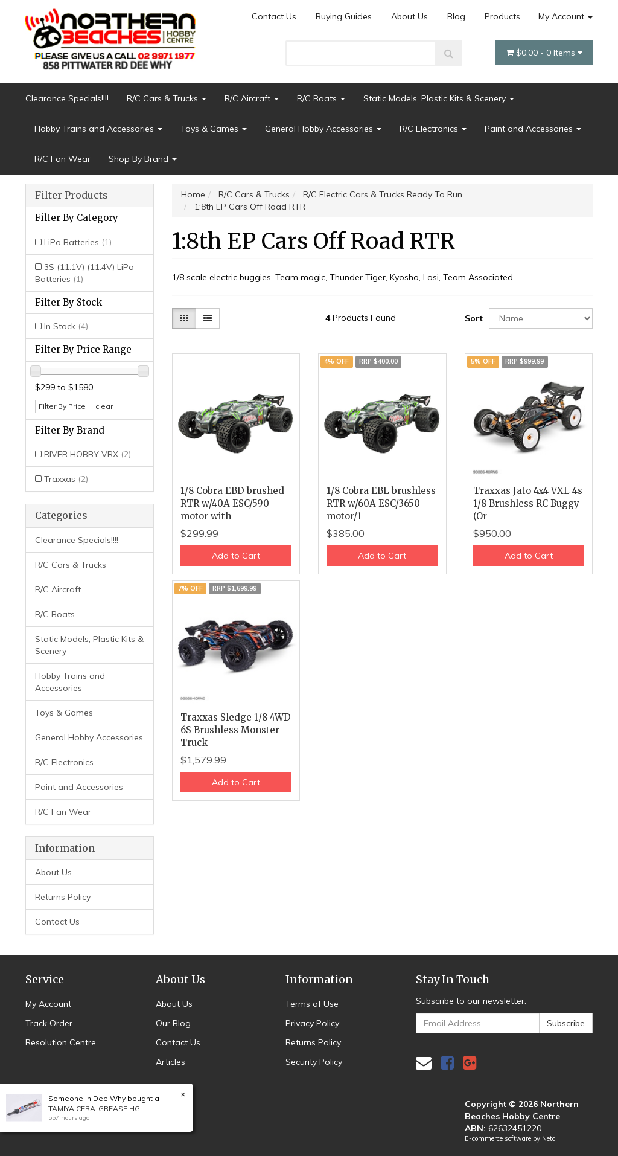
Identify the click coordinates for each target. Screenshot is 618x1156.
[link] (447, 1063)
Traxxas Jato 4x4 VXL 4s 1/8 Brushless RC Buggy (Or (527, 503)
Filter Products (71, 195)
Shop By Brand (143, 158)
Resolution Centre (60, 1042)
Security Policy (313, 1061)
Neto (548, 1138)
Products (502, 16)
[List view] (208, 318)
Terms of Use (312, 1003)
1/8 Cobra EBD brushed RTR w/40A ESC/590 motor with (232, 503)
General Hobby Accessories (323, 128)
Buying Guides (344, 16)
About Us (409, 16)
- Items (544, 52)
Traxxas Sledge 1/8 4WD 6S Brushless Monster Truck (235, 729)
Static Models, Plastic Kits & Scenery (438, 98)
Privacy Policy (312, 1023)
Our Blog (173, 1023)
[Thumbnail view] (184, 318)
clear (104, 406)
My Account (565, 16)
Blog (456, 16)
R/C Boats (321, 98)
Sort (472, 318)
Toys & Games (213, 128)
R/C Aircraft (252, 98)
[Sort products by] (541, 318)
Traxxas (66, 479)
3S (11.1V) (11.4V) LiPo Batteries (84, 273)
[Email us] (424, 1063)
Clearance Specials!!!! (67, 98)
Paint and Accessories (533, 128)
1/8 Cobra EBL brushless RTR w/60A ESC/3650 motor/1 (381, 503)
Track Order (48, 1023)
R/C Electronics (433, 128)
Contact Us (274, 16)
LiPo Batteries (78, 242)
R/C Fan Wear (62, 158)
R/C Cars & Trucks (166, 98)
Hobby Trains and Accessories (98, 128)
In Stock (66, 326)
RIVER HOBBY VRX (87, 454)
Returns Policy (63, 896)
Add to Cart (236, 555)
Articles (170, 1061)
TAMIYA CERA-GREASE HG (94, 1108)
